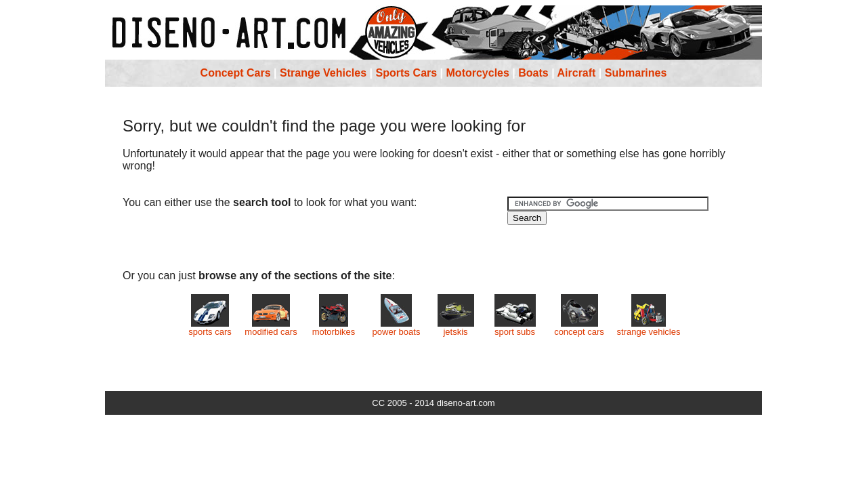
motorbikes (334, 328)
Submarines (636, 73)
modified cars (271, 328)
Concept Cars (235, 73)
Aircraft (576, 73)
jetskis (456, 328)
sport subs (515, 328)
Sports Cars (406, 73)
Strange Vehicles (323, 73)
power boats (397, 328)
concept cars (579, 328)
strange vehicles (649, 328)
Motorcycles (477, 73)
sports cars (210, 328)
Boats (533, 73)
